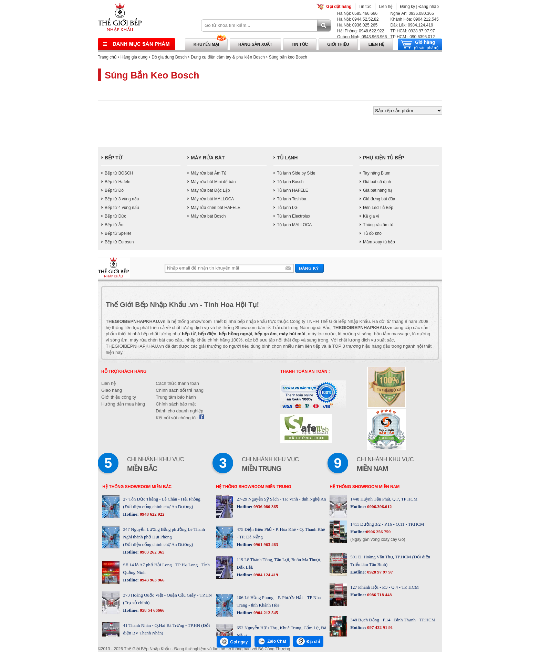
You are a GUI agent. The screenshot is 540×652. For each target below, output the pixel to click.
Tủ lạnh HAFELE (292, 190)
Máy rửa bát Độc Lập (210, 190)
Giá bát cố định (377, 181)
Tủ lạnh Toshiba (291, 199)
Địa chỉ (308, 641)
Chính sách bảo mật (176, 404)
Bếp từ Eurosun (119, 242)
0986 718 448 (379, 594)
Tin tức (365, 6)
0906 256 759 (378, 531)
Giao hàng (111, 390)
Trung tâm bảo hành (176, 397)
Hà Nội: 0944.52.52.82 (357, 19)
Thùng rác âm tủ (378, 224)
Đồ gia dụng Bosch (169, 57)
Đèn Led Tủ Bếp (378, 207)
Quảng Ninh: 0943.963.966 (362, 36)
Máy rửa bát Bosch (208, 216)
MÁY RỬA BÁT (208, 157)
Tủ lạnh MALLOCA (294, 224)
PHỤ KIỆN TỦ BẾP (383, 157)
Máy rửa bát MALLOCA (212, 199)
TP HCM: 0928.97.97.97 (412, 31)
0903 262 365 (152, 552)
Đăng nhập (428, 6)
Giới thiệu (338, 44)
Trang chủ (107, 57)
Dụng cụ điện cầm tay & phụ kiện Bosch (228, 57)
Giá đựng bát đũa (379, 199)
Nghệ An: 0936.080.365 (412, 13)
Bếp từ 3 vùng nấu (122, 199)
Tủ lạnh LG (287, 207)
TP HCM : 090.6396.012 (412, 36)
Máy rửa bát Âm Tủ (208, 173)
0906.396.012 (379, 506)
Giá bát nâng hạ (378, 190)
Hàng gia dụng (134, 57)
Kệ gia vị (371, 216)
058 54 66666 (152, 610)
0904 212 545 (265, 612)
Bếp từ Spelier (118, 233)
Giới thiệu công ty (118, 397)
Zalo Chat (272, 641)
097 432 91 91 (379, 627)
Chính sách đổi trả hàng (180, 390)
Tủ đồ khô (372, 233)
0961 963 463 (265, 544)
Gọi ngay (234, 642)
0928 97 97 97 (379, 572)
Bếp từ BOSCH (119, 173)
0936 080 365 (265, 506)
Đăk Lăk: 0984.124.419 (411, 25)
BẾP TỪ (113, 157)
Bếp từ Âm (115, 224)
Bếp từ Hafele (117, 181)
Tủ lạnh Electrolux (293, 216)
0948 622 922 (152, 514)
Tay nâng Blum (376, 173)
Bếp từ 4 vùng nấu (122, 207)
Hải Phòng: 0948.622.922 (360, 31)
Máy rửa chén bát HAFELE (215, 207)
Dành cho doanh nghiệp (179, 410)
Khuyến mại (206, 44)
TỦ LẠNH (287, 157)
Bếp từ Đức (115, 216)
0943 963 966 (152, 579)
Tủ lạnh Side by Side (296, 173)
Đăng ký (407, 6)
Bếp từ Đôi (115, 190)
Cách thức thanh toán (177, 383)
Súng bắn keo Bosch (288, 57)
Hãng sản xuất (255, 44)
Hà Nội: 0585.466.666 (357, 13)
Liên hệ (386, 6)
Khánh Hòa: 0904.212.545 (414, 19)
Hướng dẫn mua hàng (123, 404)
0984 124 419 (265, 574)
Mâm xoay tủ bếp (379, 242)
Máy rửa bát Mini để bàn (213, 181)
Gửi (309, 268)
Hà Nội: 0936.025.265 (357, 25)
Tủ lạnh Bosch (290, 181)
